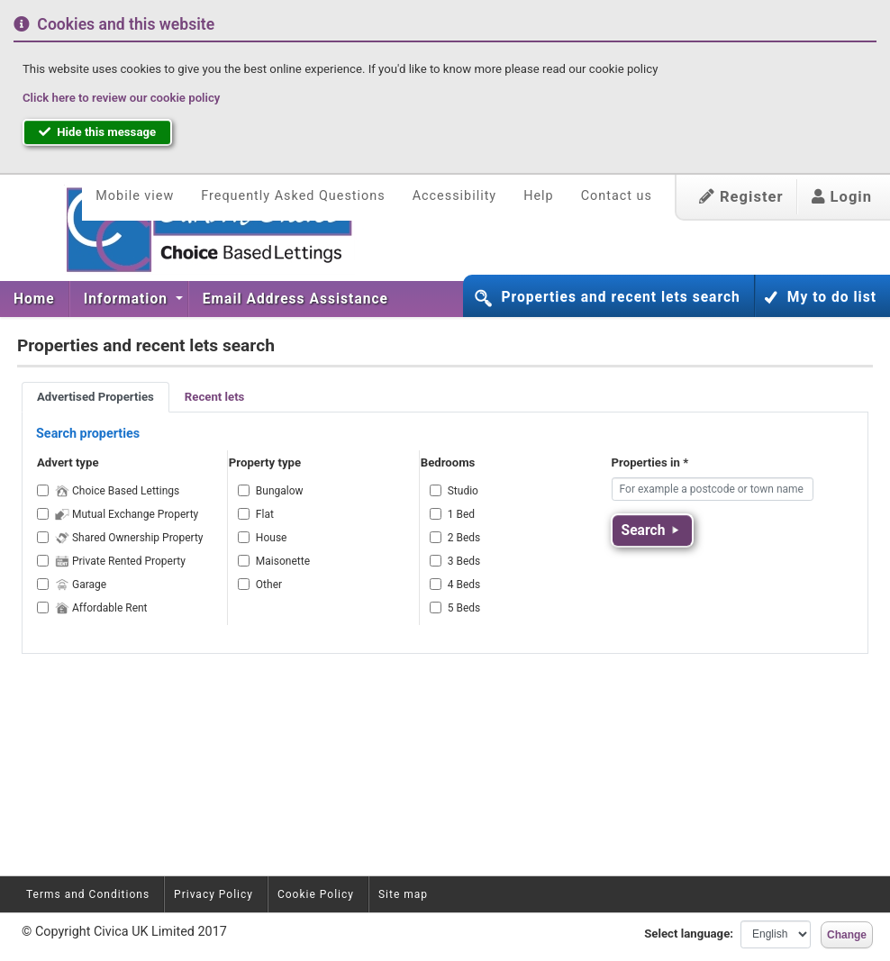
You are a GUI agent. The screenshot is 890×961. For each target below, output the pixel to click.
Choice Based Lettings (117, 491)
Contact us (616, 196)
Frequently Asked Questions (293, 196)
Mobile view (134, 196)
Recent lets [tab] (215, 396)
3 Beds (464, 561)
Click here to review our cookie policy (121, 97)
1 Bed (461, 514)
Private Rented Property (120, 561)
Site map (403, 894)
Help (538, 196)
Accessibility (455, 196)
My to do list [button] (831, 297)
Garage (80, 584)
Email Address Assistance (295, 299)
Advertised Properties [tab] (95, 396)
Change (847, 935)
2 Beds (464, 537)
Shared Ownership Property (129, 537)
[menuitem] (34, 299)
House (271, 537)
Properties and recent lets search (620, 297)
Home (34, 299)
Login (842, 196)
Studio (463, 491)
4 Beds (464, 584)
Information (128, 299)
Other (269, 584)
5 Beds (464, 608)
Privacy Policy (213, 894)
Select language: (688, 933)
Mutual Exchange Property (126, 514)
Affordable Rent (101, 608)
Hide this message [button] (97, 132)
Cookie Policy (315, 894)
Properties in (650, 462)
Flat (265, 514)
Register (741, 196)
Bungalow (280, 491)
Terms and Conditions (88, 894)
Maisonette (283, 561)
